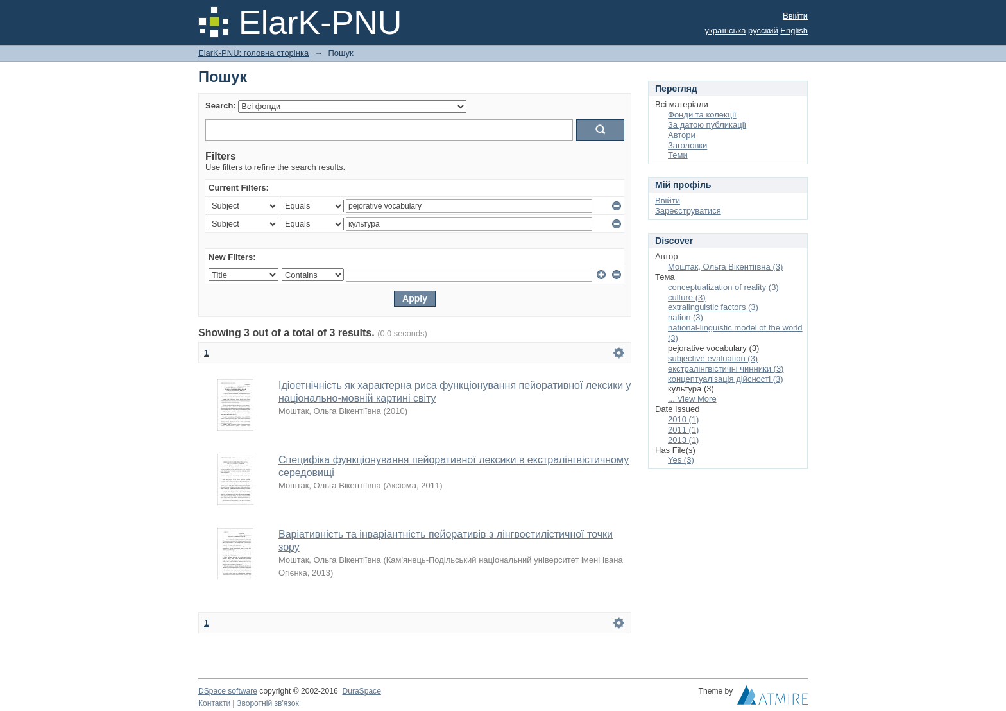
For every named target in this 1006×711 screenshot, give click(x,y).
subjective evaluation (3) (713, 358)
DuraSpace (361, 691)
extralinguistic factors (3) (713, 307)
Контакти (214, 703)
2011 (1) (683, 429)
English (794, 30)
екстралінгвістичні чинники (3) (725, 368)
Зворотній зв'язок (268, 703)
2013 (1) (683, 440)
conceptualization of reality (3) (723, 287)
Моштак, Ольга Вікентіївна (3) (725, 266)
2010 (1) (683, 419)
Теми (678, 155)
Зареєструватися (688, 211)
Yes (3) (681, 460)
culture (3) (687, 297)
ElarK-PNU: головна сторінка (253, 53)
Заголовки (687, 145)
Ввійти (795, 16)
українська (725, 30)
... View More (692, 399)
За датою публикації (707, 125)
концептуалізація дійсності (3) (725, 379)
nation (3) (685, 317)
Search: (220, 105)
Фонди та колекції (702, 114)
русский (763, 30)
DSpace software (227, 691)
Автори (681, 135)
